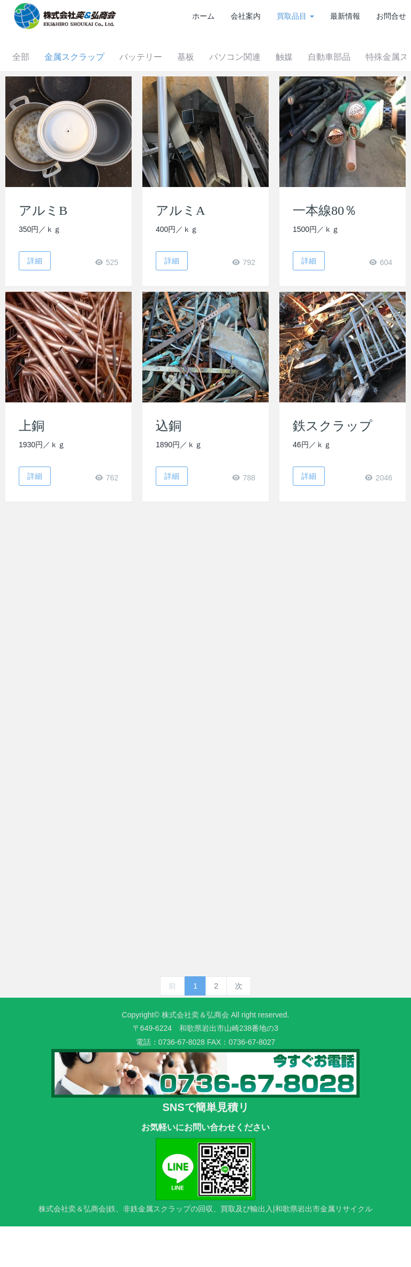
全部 (38, 97)
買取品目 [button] (295, 16)
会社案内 (246, 16)
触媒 (312, 97)
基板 (209, 97)
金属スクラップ (94, 97)
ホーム (203, 16)
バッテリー (162, 97)
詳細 (34, 301)
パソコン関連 (261, 97)
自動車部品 (359, 97)
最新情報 (345, 16)
